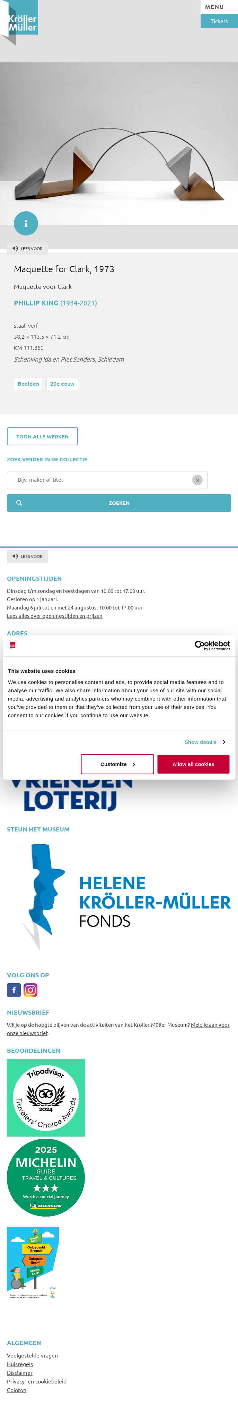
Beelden (28, 383)
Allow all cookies (193, 764)
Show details (201, 742)
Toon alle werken (42, 436)
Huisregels (20, 1363)
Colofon (16, 1389)
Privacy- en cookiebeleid (37, 1381)
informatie (22, 220)
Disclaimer (20, 1372)
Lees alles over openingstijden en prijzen (55, 615)
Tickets (219, 20)
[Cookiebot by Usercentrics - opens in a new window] (199, 646)
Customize (117, 764)
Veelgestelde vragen (32, 1355)
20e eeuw (62, 383)
